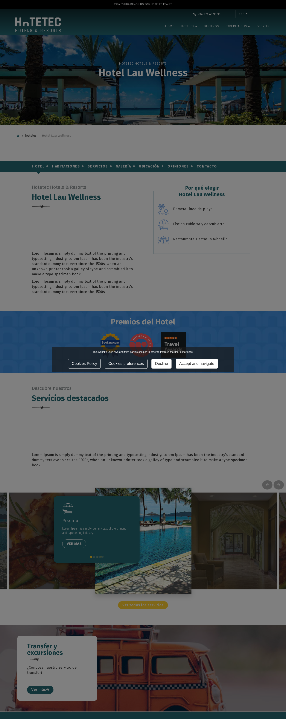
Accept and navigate (196, 364)
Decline (161, 364)
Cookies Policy (84, 364)
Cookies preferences (126, 364)
